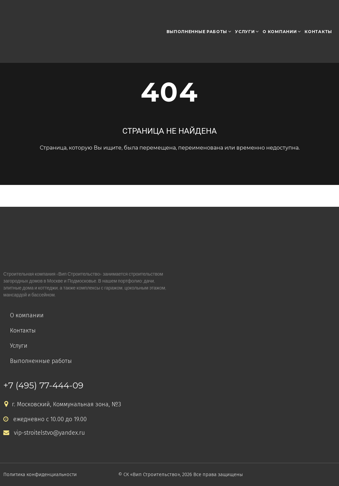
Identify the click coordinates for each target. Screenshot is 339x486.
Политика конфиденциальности (40, 474)
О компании (280, 31)
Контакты (318, 31)
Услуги (245, 31)
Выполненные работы (197, 31)
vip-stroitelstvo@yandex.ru (44, 432)
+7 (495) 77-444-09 (43, 385)
